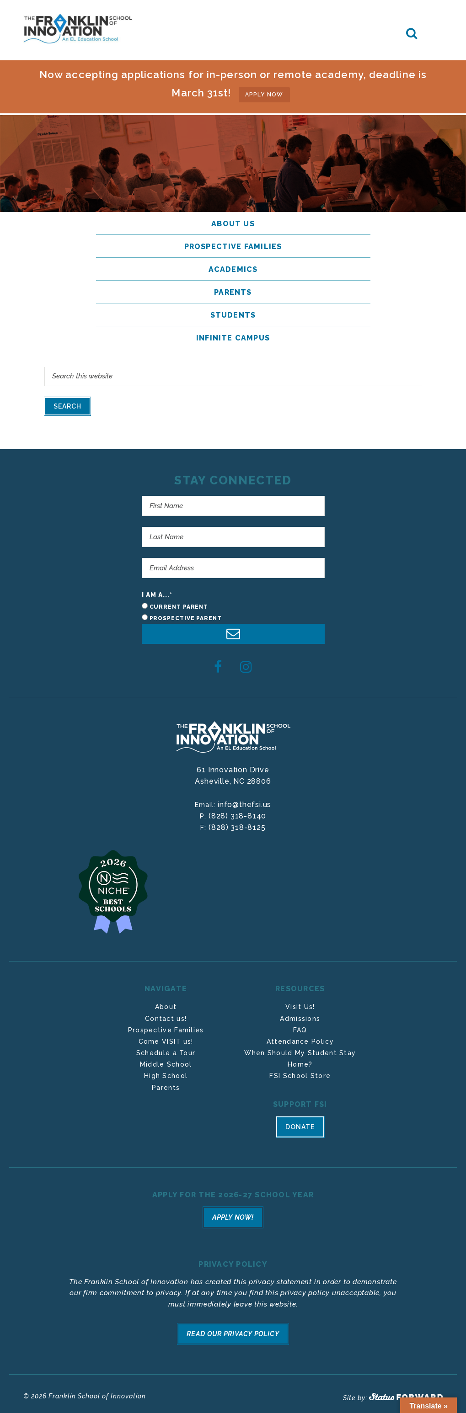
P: (204, 813)
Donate (300, 1126)
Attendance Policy (300, 1038)
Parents (166, 1085)
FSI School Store (300, 1073)
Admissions (300, 1016)
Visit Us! (300, 1004)
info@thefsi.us (244, 801)
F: (204, 825)
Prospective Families (166, 1027)
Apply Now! (233, 1214)
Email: (206, 802)
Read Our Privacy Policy (233, 1327)
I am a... (157, 592)
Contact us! (166, 1016)
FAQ (300, 1027)
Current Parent (179, 604)
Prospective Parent (186, 615)
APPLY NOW (264, 92)
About (166, 1004)
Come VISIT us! (166, 1038)
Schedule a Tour (166, 1050)
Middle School (166, 1061)
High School (165, 1073)
